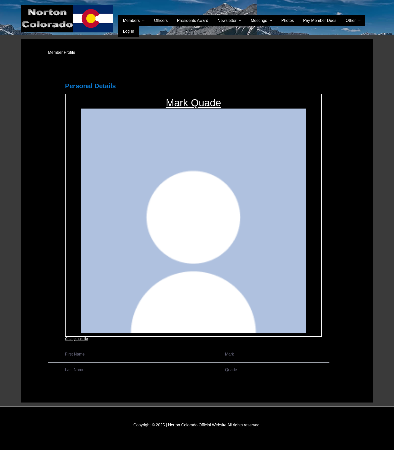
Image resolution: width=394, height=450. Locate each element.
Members (153, 25)
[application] (161, 25)
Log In (364, 25)
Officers (176, 25)
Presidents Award (204, 25)
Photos (288, 25)
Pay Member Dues (316, 25)
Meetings (265, 25)
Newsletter (237, 25)
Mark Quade (193, 102)
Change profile (76, 339)
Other (346, 25)
